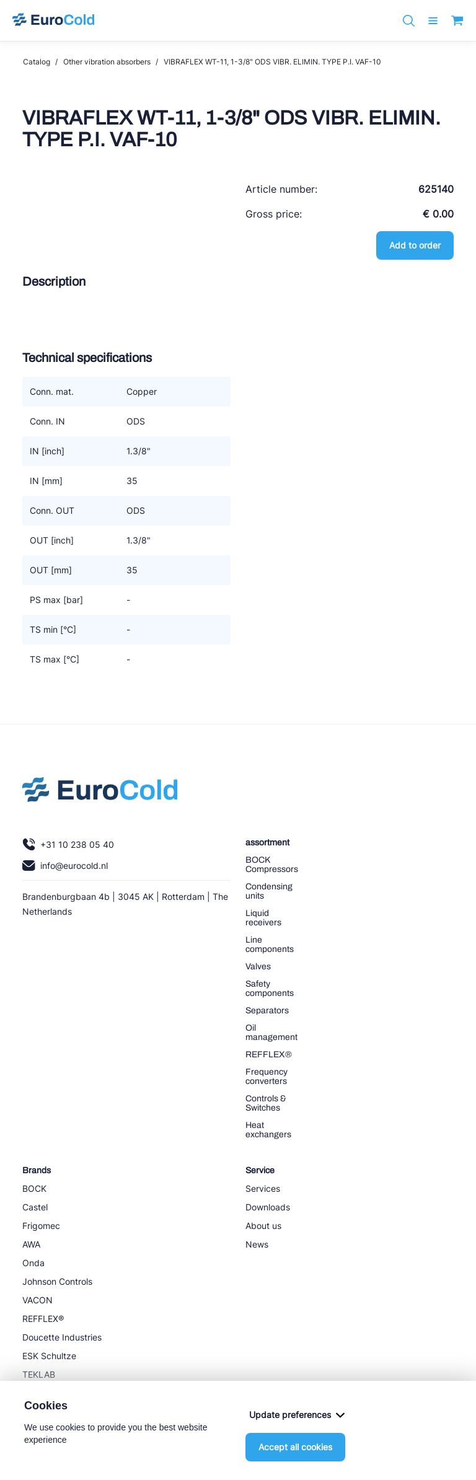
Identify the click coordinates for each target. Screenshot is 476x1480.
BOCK (34, 1188)
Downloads (267, 1207)
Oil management (271, 1032)
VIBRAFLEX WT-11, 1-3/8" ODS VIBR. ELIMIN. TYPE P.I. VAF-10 (272, 61)
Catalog (36, 61)
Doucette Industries (62, 1337)
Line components (269, 944)
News (256, 1244)
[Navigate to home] (53, 20)
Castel (35, 1207)
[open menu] (433, 20)
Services (262, 1188)
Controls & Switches (265, 1103)
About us (263, 1225)
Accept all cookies (295, 1447)
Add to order (415, 245)
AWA (31, 1244)
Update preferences (297, 1414)
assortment (267, 842)
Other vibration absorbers (107, 61)
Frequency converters (266, 1076)
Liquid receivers (263, 918)
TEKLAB (38, 1374)
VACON (37, 1300)
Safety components (269, 988)
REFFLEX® (268, 1054)
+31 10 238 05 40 (68, 844)
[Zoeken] (408, 20)
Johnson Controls (57, 1281)
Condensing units (269, 891)
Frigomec (41, 1225)
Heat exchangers (268, 1130)
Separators (267, 1010)
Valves (258, 966)
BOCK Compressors (271, 864)
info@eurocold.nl (65, 865)
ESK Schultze (49, 1355)
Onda (33, 1263)
